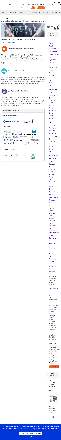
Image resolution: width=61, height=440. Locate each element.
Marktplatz (54, 366)
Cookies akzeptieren (26, 433)
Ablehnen (38, 433)
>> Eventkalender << (54, 288)
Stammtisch (53, 182)
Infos (30, 436)
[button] (23, 111)
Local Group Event (51, 149)
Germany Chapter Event (52, 221)
